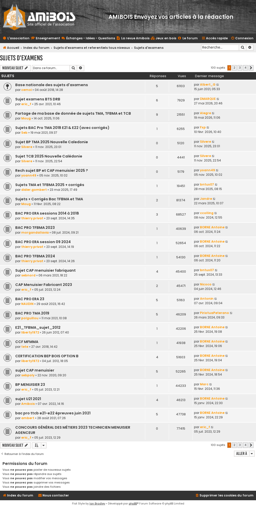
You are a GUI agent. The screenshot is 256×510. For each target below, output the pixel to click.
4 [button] (245, 68)
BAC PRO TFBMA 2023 (35, 227)
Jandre (206, 199)
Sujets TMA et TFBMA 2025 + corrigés (49, 184)
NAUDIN (27, 304)
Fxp (203, 127)
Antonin (207, 298)
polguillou (29, 318)
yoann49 (28, 175)
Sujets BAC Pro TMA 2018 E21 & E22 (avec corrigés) (62, 127)
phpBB (133, 503)
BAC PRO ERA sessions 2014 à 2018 (47, 213)
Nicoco (206, 284)
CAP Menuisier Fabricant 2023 (43, 284)
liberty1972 (30, 332)
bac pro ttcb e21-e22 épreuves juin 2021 (52, 413)
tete (24, 347)
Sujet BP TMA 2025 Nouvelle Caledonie (51, 141)
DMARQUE (208, 99)
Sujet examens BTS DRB (37, 99)
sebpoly (27, 375)
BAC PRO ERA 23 (29, 298)
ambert (27, 418)
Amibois (28, 404)
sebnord (28, 275)
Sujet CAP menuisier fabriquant (45, 270)
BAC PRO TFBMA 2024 (35, 256)
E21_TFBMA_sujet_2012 (37, 327)
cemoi (26, 90)
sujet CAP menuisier (34, 370)
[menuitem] (163, 38)
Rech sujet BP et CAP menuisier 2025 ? (51, 170)
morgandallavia (35, 232)
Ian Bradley (97, 503)
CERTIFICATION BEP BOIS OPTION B (46, 356)
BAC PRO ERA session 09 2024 (43, 241)
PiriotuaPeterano (214, 313)
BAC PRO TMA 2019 (32, 313)
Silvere (26, 147)
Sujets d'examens (21, 58)
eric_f (26, 104)
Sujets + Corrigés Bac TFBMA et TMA (49, 199)
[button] (251, 68)
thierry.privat (32, 218)
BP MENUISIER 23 (30, 384)
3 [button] (240, 68)
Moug (26, 118)
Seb (24, 132)
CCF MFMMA (26, 341)
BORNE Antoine (212, 227)
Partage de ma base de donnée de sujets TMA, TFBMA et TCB (73, 113)
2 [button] (234, 68)
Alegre (205, 113)
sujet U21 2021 (28, 398)
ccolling (207, 213)
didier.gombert (34, 190)
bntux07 (207, 184)
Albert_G (208, 84)
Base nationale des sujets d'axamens (51, 84)
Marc (204, 384)
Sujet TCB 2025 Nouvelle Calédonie (48, 156)
